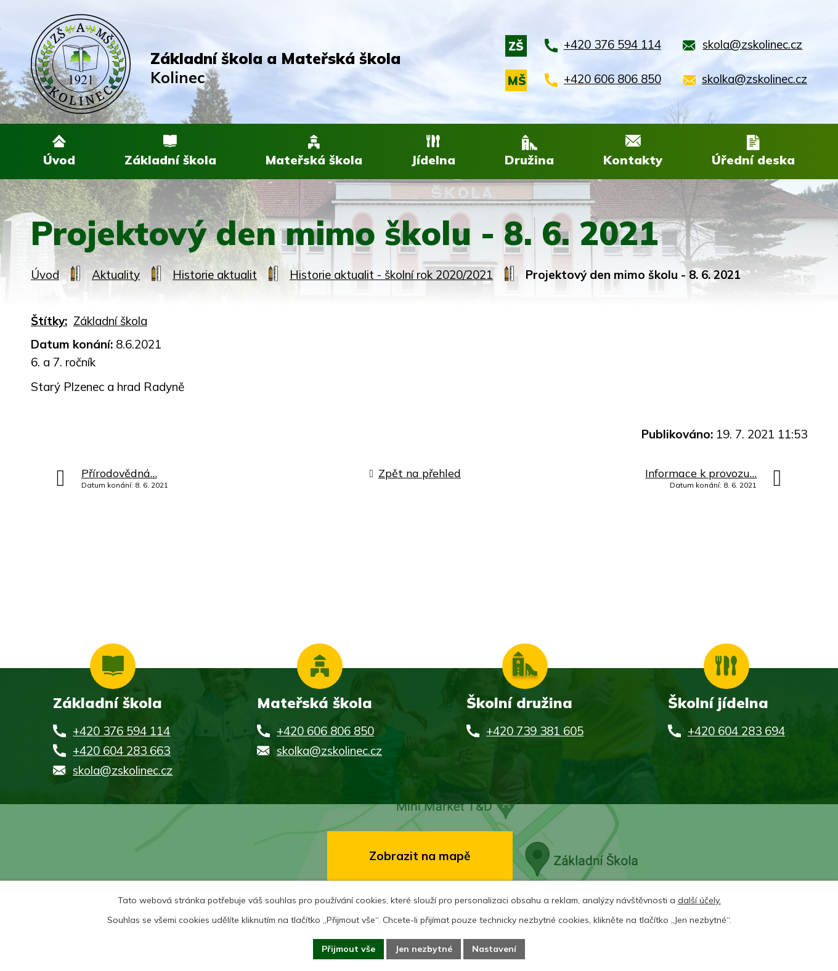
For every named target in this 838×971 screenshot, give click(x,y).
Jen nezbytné (423, 948)
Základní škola (110, 321)
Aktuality (116, 275)
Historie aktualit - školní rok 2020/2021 (391, 275)
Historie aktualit (215, 275)
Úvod (45, 275)
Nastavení (494, 948)
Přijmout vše (348, 948)
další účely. (699, 900)
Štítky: (49, 321)
